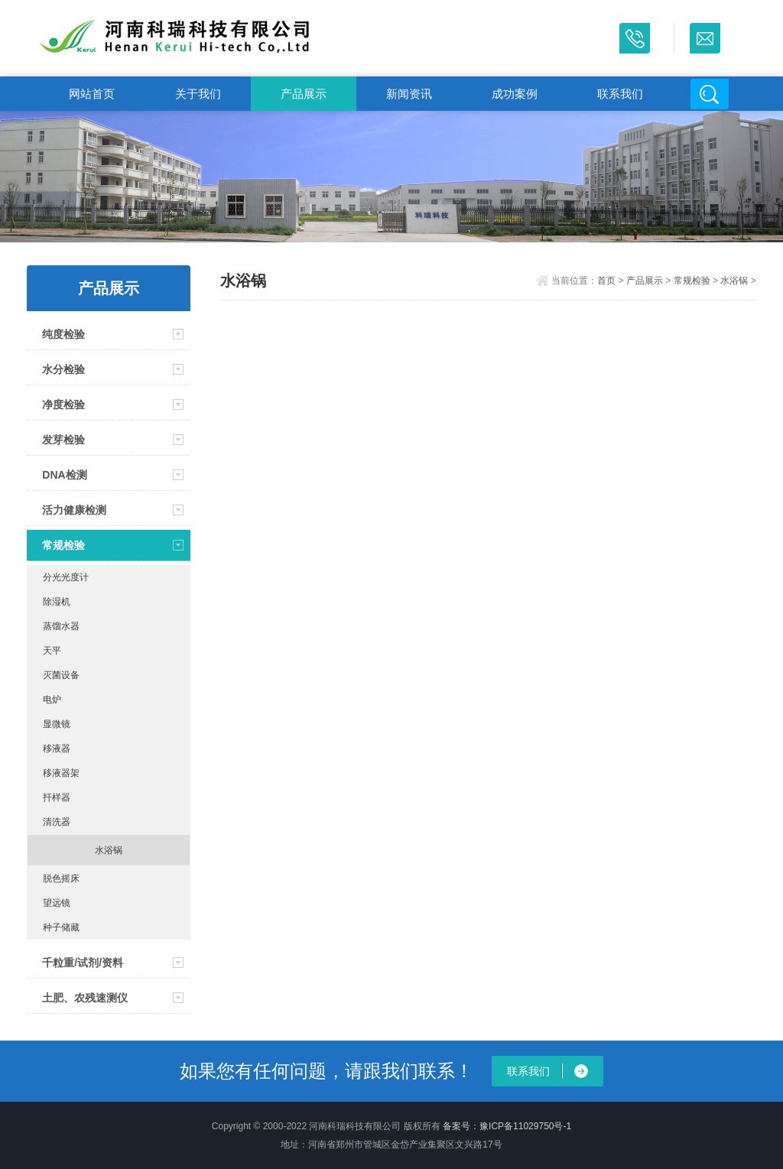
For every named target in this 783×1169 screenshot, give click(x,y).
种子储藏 (61, 927)
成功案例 (515, 93)
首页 (606, 280)
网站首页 (92, 93)
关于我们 (198, 93)
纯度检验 (63, 334)
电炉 (52, 699)
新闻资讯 (409, 93)
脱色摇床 (61, 878)
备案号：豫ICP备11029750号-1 (507, 1126)
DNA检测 (64, 475)
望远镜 (56, 903)
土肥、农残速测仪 (85, 998)
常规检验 (63, 545)
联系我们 (620, 93)
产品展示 (304, 93)
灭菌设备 (61, 675)
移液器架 (61, 773)
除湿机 (56, 601)
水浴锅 (108, 850)
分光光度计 (66, 577)
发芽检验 (63, 440)
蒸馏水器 (61, 626)
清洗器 (56, 822)
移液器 (56, 748)
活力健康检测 (74, 510)
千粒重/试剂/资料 (82, 962)
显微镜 (56, 724)
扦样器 (56, 797)
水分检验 (63, 369)
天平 (52, 650)
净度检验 (63, 404)
